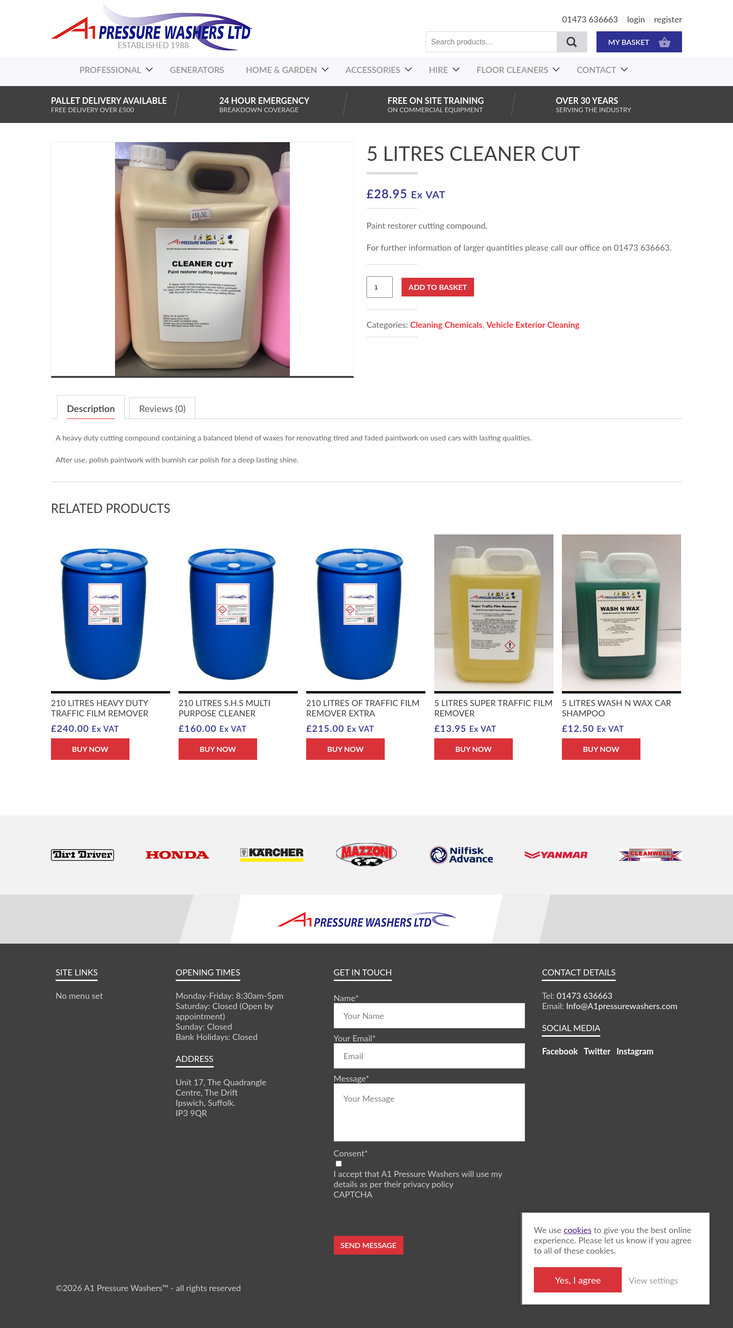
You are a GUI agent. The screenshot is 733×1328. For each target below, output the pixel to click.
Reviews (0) (162, 408)
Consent (351, 1153)
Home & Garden (281, 70)
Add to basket (438, 286)
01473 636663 (590, 19)
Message (351, 1078)
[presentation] (405, 1217)
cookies (578, 1230)
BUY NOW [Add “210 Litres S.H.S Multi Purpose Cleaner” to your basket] (218, 748)
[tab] (91, 407)
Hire (438, 70)
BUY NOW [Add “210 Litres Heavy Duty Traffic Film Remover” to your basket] (90, 748)
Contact (596, 70)
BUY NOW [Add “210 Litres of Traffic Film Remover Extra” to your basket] (345, 748)
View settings (653, 1280)
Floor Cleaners (512, 70)
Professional (110, 70)
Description (91, 408)
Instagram (635, 1051)
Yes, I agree (578, 1279)
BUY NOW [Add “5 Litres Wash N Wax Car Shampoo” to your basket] (601, 748)
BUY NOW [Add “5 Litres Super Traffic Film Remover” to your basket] (473, 748)
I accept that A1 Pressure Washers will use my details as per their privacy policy (418, 1179)
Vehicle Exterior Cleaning (533, 324)
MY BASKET (639, 42)
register (668, 19)
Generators (197, 70)
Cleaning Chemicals (446, 324)
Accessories (372, 70)
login (636, 19)
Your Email (355, 1038)
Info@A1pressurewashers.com (621, 1006)
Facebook (560, 1051)
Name (346, 998)
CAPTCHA (353, 1194)
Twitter (597, 1051)
